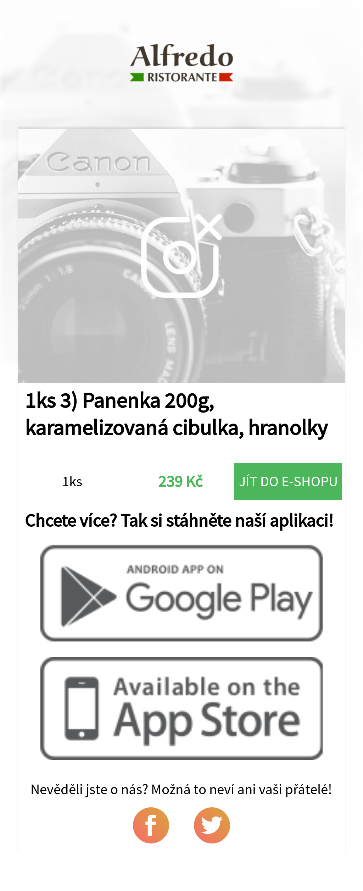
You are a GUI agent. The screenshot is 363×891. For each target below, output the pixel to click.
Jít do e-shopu (288, 481)
